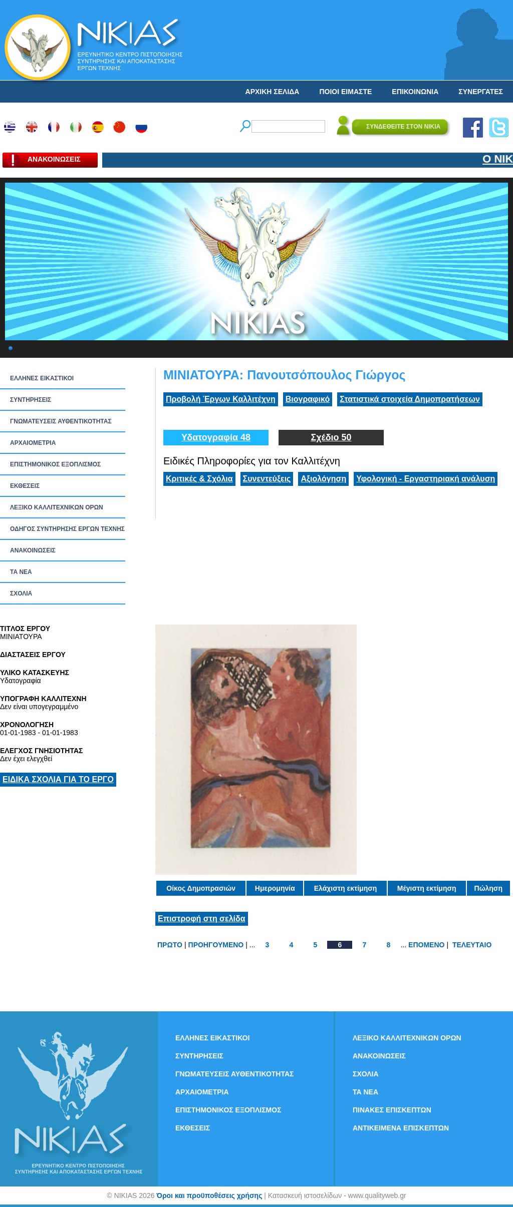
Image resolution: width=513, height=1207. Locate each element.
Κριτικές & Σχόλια (199, 478)
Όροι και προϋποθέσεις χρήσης (209, 1195)
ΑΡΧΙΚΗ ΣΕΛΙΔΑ (272, 92)
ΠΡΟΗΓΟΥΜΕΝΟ (216, 945)
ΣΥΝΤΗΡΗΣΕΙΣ (30, 399)
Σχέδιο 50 (331, 437)
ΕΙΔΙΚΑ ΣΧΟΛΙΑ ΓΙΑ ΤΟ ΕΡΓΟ (58, 779)
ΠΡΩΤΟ (169, 945)
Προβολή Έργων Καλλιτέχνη (221, 399)
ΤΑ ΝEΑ (21, 571)
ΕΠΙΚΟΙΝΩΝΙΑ (415, 92)
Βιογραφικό (308, 399)
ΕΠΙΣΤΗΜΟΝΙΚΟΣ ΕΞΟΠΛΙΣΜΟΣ (55, 464)
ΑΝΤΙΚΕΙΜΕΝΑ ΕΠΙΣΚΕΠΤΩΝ (401, 1128)
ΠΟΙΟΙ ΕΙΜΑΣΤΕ (345, 92)
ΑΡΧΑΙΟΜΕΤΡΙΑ (33, 442)
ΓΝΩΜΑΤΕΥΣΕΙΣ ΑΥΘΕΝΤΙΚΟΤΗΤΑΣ (61, 421)
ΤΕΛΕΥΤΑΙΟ (471, 945)
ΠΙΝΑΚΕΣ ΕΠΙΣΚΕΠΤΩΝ (392, 1110)
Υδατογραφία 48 (215, 437)
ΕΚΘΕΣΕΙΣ (25, 485)
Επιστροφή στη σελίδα (201, 918)
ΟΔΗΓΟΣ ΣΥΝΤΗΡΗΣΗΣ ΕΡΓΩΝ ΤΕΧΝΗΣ (67, 528)
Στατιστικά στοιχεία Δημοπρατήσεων (410, 399)
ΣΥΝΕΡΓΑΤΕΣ (480, 92)
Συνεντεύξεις (267, 478)
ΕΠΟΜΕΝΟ (426, 945)
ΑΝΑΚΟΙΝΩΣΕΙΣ (33, 550)
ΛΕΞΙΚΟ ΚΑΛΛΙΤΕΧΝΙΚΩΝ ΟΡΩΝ (56, 507)
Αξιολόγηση (323, 478)
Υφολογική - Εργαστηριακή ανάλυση (425, 478)
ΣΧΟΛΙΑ (21, 593)
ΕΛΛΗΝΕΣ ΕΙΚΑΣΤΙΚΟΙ (42, 378)
